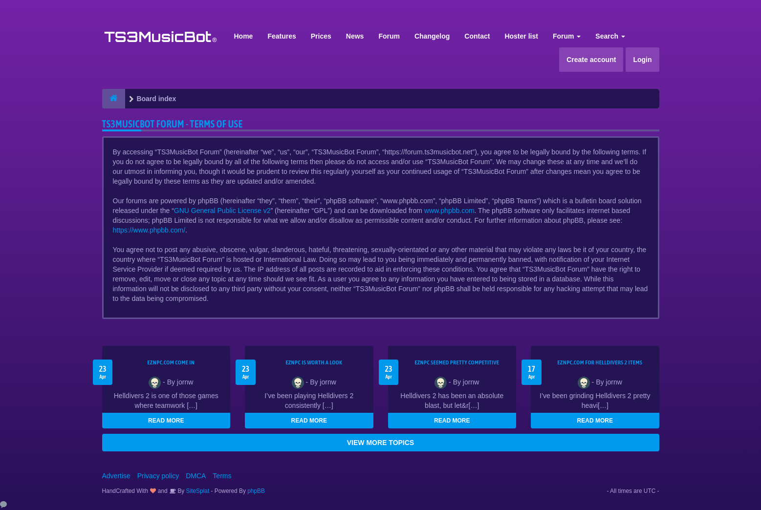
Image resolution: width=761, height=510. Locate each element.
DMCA (196, 476)
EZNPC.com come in (171, 362)
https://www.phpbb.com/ (149, 230)
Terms (222, 476)
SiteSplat (196, 491)
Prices (321, 36)
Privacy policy (158, 476)
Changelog (432, 36)
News (355, 36)
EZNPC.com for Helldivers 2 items (599, 362)
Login (642, 60)
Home (243, 36)
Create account (591, 60)
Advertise (116, 476)
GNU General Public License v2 (222, 210)
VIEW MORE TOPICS (380, 442)
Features (281, 36)
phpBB (256, 491)
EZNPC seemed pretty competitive (456, 362)
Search (610, 36)
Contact (477, 36)
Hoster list (521, 36)
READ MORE (166, 420)
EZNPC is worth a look (313, 362)
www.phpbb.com (449, 210)
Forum (389, 36)
